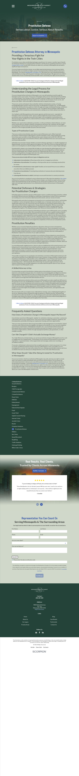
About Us (25, 619)
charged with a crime (17, 65)
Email (41, 534)
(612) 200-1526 (39, 598)
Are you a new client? (17, 540)
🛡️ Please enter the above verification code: (23, 560)
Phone (13, 534)
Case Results (53, 619)
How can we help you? (17, 546)
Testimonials (53, 622)
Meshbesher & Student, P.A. (33, 72)
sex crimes (63, 178)
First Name (15, 529)
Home (25, 616)
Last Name (43, 529)
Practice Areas (25, 624)
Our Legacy (25, 622)
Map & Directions (39, 609)
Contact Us (54, 624)
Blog (53, 616)
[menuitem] (39, 383)
